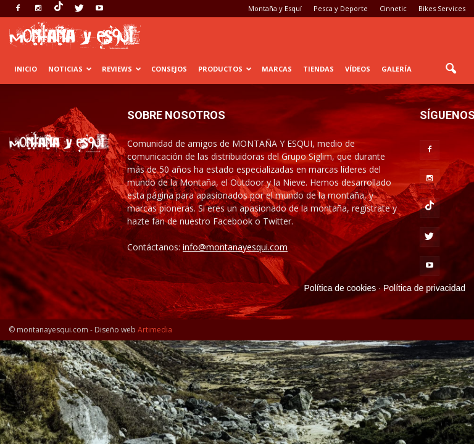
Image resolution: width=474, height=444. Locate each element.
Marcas (277, 68)
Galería (396, 68)
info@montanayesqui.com (235, 247)
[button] (450, 69)
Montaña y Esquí (275, 8)
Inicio (25, 68)
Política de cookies (340, 288)
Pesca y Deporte (341, 8)
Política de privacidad (424, 288)
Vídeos (357, 68)
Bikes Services (441, 8)
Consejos (169, 68)
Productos (225, 68)
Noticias (70, 68)
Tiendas (318, 68)
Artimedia (155, 329)
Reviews (121, 68)
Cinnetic (393, 8)
